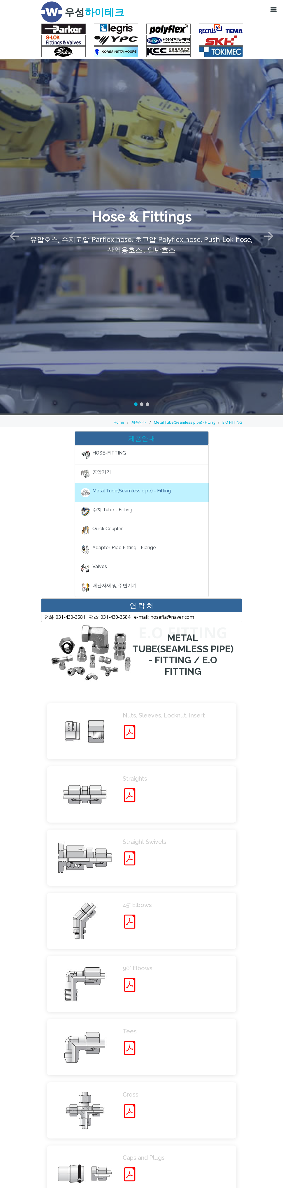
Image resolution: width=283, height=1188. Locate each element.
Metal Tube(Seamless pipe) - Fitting (184, 422)
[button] (14, 226)
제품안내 (139, 422)
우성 (94, 12)
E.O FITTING (232, 422)
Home (119, 422)
